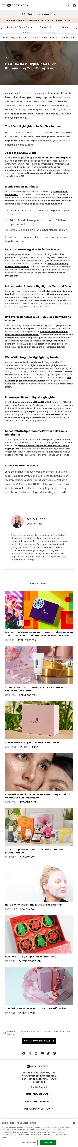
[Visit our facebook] (24, 1053)
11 (31, 37)
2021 (20, 37)
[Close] (74, 1123)
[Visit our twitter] (30, 1053)
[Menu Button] (3, 5)
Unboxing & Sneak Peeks (19, 27)
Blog (13, 37)
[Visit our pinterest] (54, 1053)
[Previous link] (2, 28)
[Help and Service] (39, 1094)
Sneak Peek (45, 27)
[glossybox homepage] (19, 5)
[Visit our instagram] (36, 1053)
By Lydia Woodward (30, 961)
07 (26, 37)
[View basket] (74, 5)
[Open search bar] (69, 5)
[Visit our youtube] (42, 1053)
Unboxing (64, 27)
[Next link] (76, 28)
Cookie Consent (39, 1087)
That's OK (47, 1142)
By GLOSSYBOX (27, 857)
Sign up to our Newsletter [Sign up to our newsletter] (39, 1040)
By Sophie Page (28, 802)
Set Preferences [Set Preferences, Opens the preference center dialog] (29, 1142)
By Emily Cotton (27, 640)
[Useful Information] (39, 1108)
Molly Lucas (36, 519)
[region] (39, 1133)
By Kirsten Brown (29, 747)
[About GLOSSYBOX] (39, 1101)
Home (5, 37)
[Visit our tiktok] (48, 1053)
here (4, 1137)
